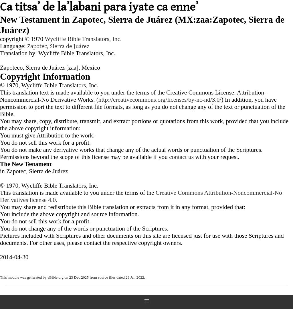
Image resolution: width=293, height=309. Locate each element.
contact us (181, 156)
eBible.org (55, 277)
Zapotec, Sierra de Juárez (58, 46)
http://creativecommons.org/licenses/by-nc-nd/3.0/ (159, 99)
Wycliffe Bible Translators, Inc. (83, 39)
